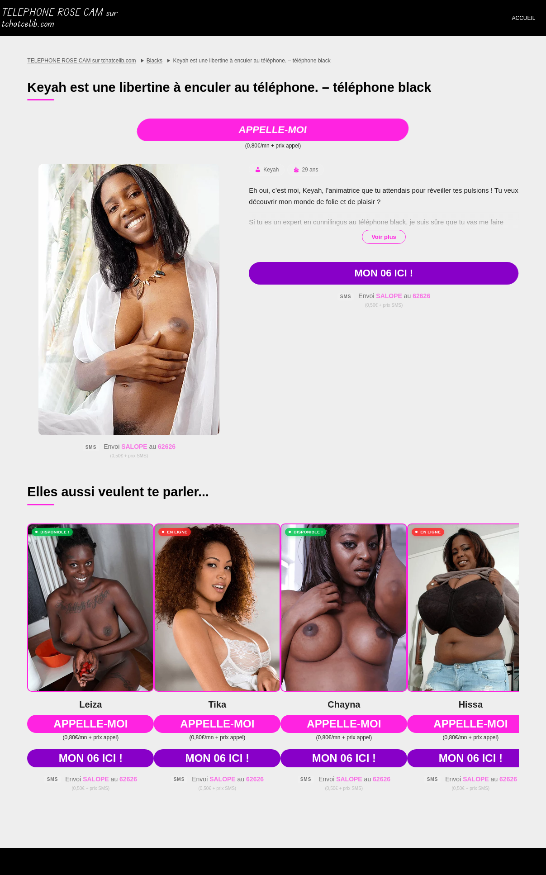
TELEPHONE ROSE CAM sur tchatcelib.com (60, 18)
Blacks (154, 60)
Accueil (523, 18)
